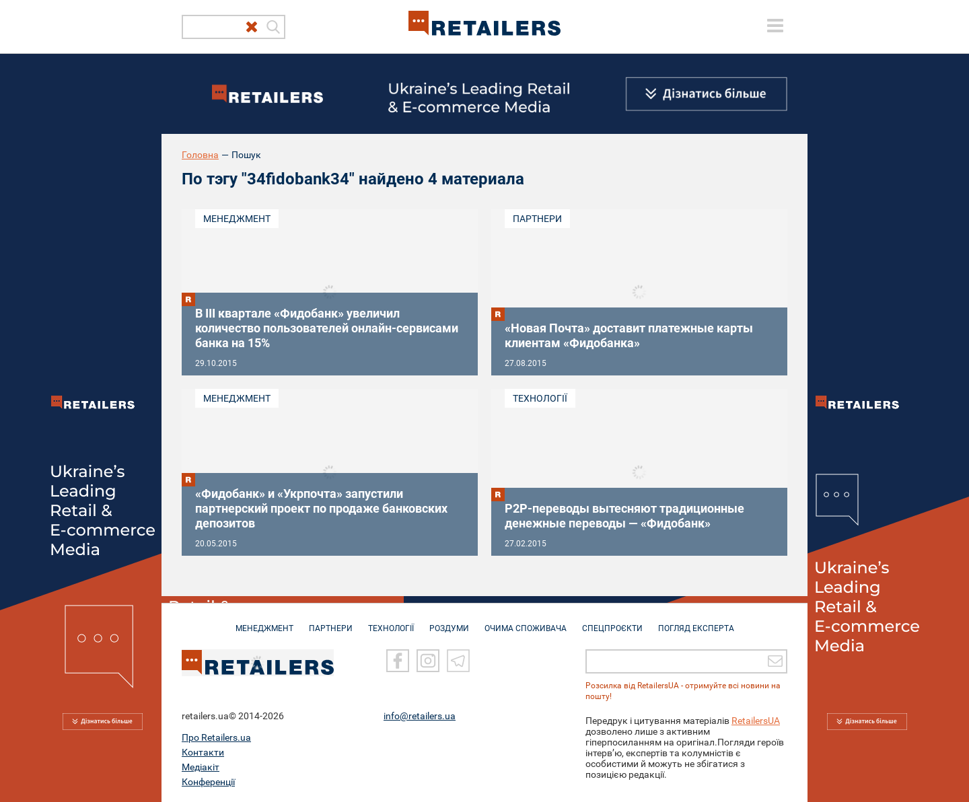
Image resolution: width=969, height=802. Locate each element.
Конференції (208, 781)
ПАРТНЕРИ (331, 621)
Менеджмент (237, 218)
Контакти (203, 751)
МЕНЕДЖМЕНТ (264, 621)
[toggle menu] (775, 25)
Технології (540, 398)
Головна (200, 154)
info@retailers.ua (420, 715)
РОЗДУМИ (449, 621)
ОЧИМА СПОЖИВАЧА (526, 621)
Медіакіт (200, 766)
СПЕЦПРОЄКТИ (612, 621)
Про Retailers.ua (216, 736)
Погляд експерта (696, 621)
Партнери (537, 218)
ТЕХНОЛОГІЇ (391, 621)
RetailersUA (755, 720)
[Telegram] (458, 660)
